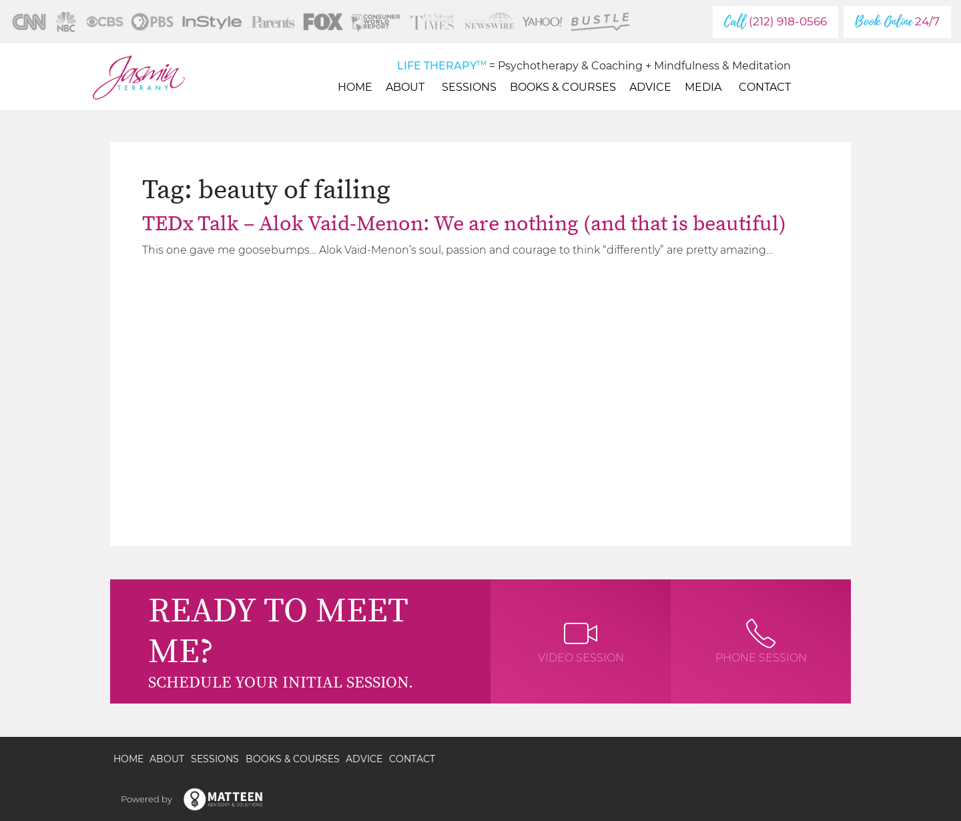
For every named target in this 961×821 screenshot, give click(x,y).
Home (355, 87)
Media (705, 87)
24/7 (897, 21)
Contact (765, 87)
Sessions (469, 87)
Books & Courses (563, 87)
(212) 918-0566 (775, 21)
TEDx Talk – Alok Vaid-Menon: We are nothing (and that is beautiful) (464, 224)
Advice (650, 87)
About (407, 87)
